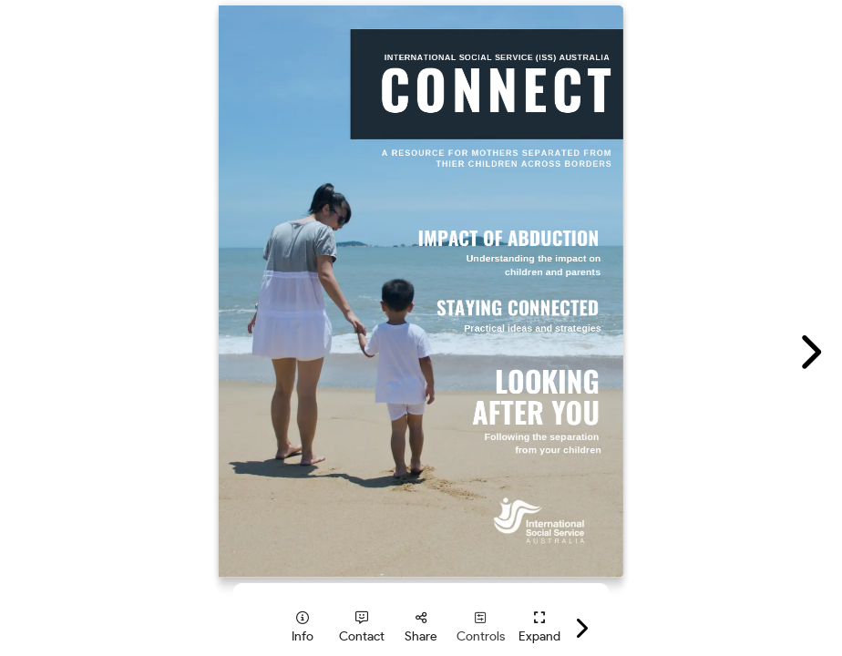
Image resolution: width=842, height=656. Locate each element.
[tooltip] (303, 627)
